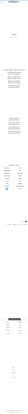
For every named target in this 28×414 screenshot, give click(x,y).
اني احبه (13, 369)
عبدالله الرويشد (22, 221)
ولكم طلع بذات (13, 372)
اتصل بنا (8, 412)
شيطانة (13, 367)
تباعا (13, 374)
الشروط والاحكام (12, 412)
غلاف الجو (13, 377)
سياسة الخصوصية (18, 412)
